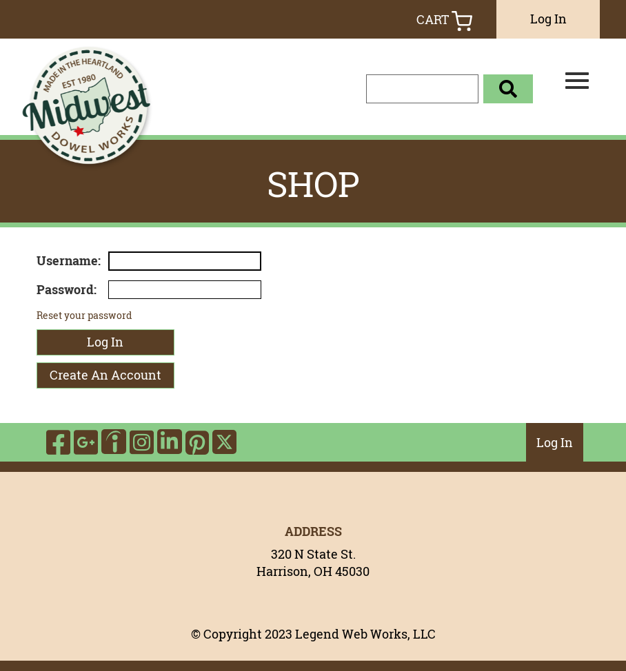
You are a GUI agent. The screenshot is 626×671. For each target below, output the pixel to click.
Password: (67, 289)
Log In (548, 18)
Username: (69, 260)
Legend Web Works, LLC (365, 634)
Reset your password (84, 315)
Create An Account (105, 375)
